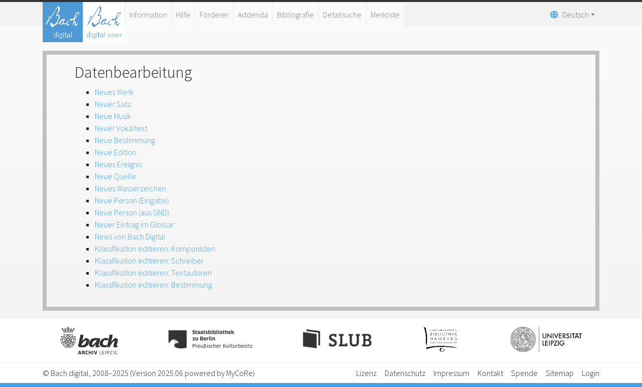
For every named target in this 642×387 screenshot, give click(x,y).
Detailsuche (342, 15)
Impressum (451, 373)
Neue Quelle (115, 176)
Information (148, 15)
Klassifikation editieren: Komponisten (155, 248)
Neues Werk (114, 92)
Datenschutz (405, 373)
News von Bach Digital (130, 236)
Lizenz (366, 373)
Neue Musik (113, 116)
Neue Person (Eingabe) (132, 200)
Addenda (253, 15)
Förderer (214, 15)
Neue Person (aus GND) (132, 212)
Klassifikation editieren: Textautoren (153, 273)
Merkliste (385, 15)
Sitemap (560, 373)
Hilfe (183, 15)
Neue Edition (115, 152)
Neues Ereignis (118, 164)
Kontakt (490, 373)
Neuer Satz (113, 104)
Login (590, 373)
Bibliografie (295, 15)
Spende (524, 373)
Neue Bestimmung (125, 140)
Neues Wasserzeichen (130, 188)
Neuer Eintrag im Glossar (134, 224)
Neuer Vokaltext (121, 128)
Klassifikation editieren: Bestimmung (153, 285)
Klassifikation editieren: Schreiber (149, 260)
